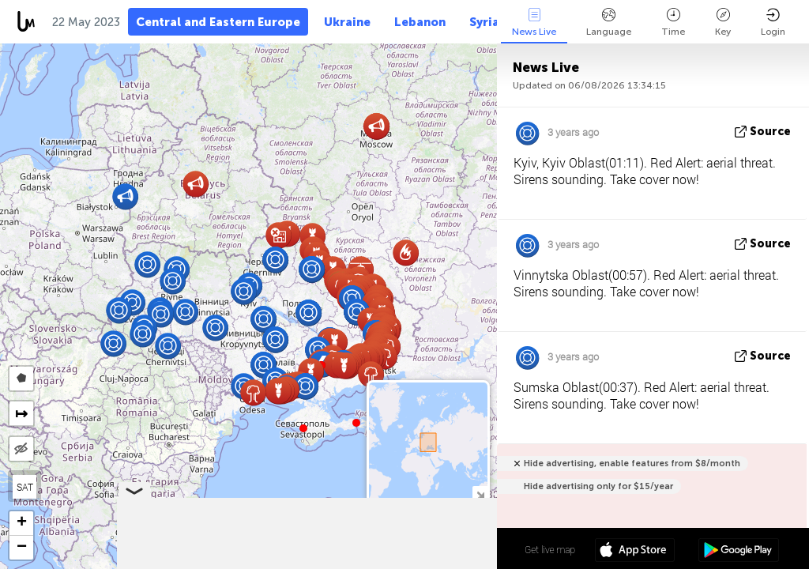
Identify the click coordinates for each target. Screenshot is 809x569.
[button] (356, 423)
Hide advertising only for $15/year (598, 486)
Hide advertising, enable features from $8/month (632, 463)
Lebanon (420, 22)
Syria (484, 22)
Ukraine (347, 22)
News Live (534, 22)
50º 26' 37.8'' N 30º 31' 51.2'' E (435, 549)
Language (608, 22)
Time (673, 22)
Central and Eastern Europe (218, 22)
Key (723, 22)
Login (773, 22)
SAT (25, 486)
